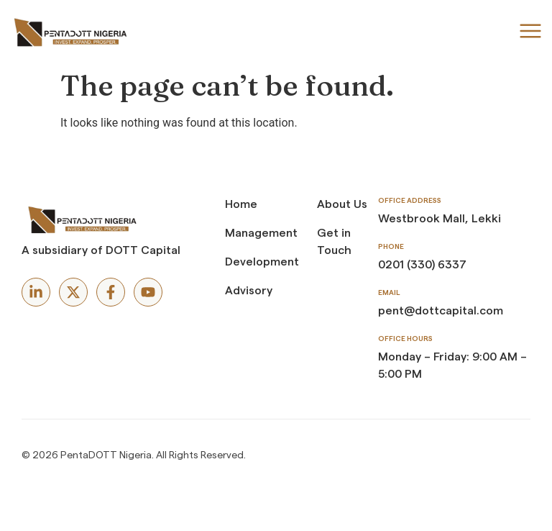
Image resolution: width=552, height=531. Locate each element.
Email (389, 292)
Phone (391, 246)
